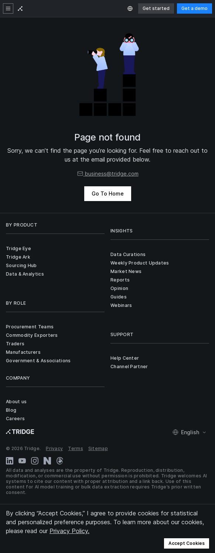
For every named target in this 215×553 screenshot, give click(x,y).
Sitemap (98, 448)
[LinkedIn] (9, 460)
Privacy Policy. (69, 531)
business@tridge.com (108, 173)
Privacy (54, 448)
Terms (75, 448)
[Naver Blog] (47, 460)
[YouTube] (22, 460)
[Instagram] (34, 460)
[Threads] (60, 460)
